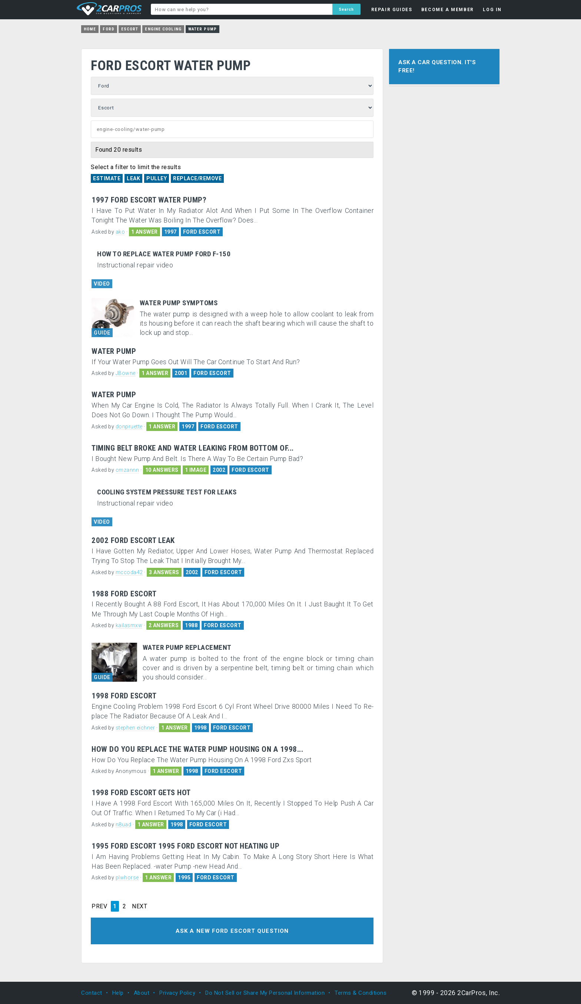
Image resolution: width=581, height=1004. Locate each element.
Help (118, 993)
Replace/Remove (197, 178)
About (142, 993)
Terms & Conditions (360, 993)
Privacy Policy (177, 993)
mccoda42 (129, 572)
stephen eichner (135, 728)
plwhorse (127, 877)
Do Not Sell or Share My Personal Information (265, 993)
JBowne (126, 373)
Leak (133, 178)
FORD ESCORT (202, 232)
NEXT (139, 906)
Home (90, 29)
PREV (99, 906)
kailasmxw (129, 625)
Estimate (106, 178)
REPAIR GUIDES (391, 9)
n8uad (124, 824)
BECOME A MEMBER (447, 9)
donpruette (129, 426)
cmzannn (127, 470)
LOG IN (492, 9)
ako (120, 232)
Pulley (156, 178)
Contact (91, 993)
